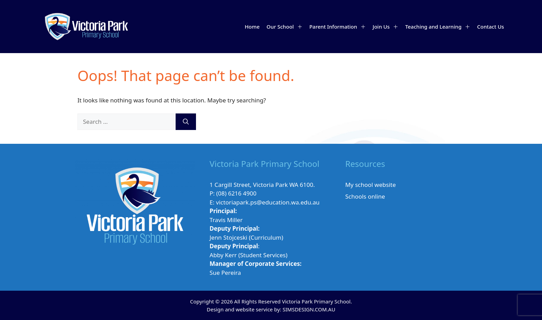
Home (252, 26)
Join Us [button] (387, 26)
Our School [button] (286, 26)
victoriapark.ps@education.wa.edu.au (268, 202)
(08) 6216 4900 (236, 193)
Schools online (365, 196)
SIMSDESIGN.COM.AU (308, 309)
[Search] (186, 121)
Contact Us (490, 26)
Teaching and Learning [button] (439, 26)
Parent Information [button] (339, 26)
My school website (370, 185)
